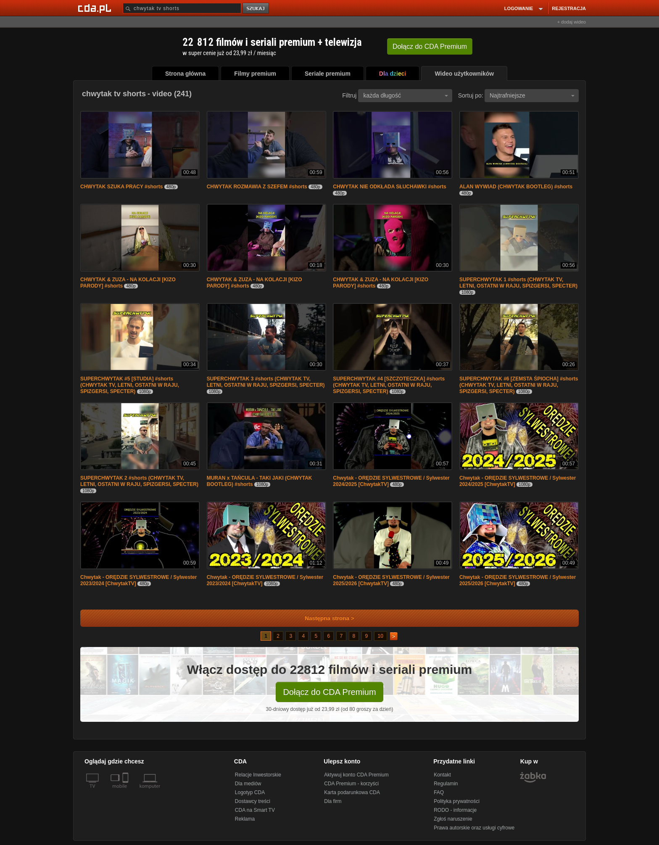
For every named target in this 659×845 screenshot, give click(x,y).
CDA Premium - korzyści (351, 784)
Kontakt (442, 775)
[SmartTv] (126, 791)
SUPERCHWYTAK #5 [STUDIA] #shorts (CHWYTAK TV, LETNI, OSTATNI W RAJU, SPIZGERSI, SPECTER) (129, 385)
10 (380, 636)
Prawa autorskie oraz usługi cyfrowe (474, 828)
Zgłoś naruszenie (453, 819)
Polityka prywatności (457, 801)
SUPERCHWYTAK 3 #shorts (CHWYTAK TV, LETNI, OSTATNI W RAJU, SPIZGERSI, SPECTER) (266, 382)
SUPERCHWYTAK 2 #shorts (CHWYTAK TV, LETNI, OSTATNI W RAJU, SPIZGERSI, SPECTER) (139, 481)
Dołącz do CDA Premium (329, 692)
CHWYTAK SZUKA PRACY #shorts (121, 187)
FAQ (439, 792)
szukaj (256, 8)
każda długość (405, 95)
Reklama (245, 819)
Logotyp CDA (250, 792)
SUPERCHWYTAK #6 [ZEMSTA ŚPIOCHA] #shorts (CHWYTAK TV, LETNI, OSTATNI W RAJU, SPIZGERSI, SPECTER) (518, 385)
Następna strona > (324, 618)
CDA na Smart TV (255, 810)
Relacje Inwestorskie (258, 775)
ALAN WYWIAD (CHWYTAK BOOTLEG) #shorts (515, 187)
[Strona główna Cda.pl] (96, 8)
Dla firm (332, 801)
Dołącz (430, 46)
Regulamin (446, 784)
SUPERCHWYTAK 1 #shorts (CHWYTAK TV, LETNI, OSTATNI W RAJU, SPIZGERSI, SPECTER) (518, 283)
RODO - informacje (455, 810)
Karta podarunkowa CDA (352, 792)
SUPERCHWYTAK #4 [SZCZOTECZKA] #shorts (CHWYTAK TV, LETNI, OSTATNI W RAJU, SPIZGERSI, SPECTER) (389, 385)
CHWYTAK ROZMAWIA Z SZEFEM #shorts (257, 187)
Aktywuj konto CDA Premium (356, 775)
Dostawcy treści (252, 801)
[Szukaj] (182, 8)
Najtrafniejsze (532, 95)
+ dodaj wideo (571, 21)
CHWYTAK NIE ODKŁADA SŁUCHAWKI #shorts (389, 187)
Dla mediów (248, 784)
